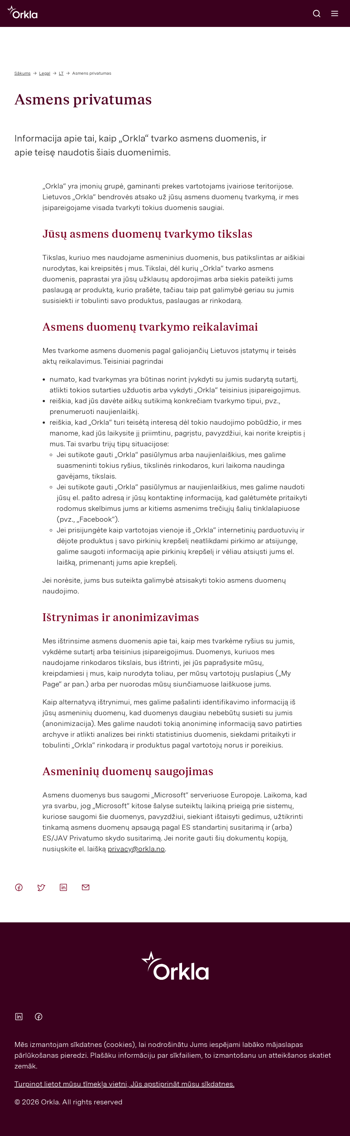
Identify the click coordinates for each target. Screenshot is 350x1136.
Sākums (22, 73)
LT (61, 73)
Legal (44, 73)
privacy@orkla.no (136, 848)
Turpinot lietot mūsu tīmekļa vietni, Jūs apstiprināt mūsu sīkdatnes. (124, 1084)
